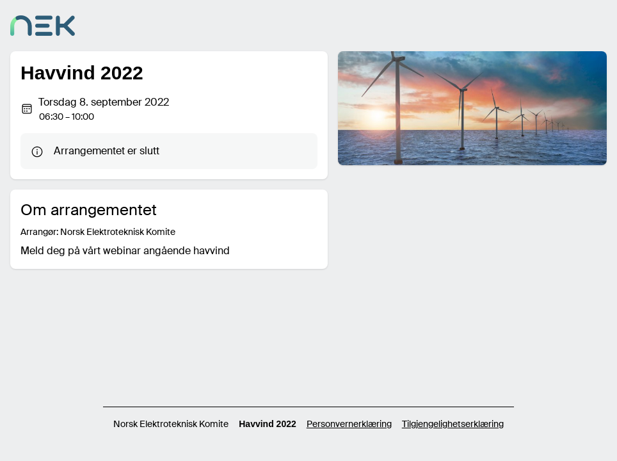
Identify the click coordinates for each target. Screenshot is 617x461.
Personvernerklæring (349, 424)
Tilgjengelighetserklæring (453, 424)
